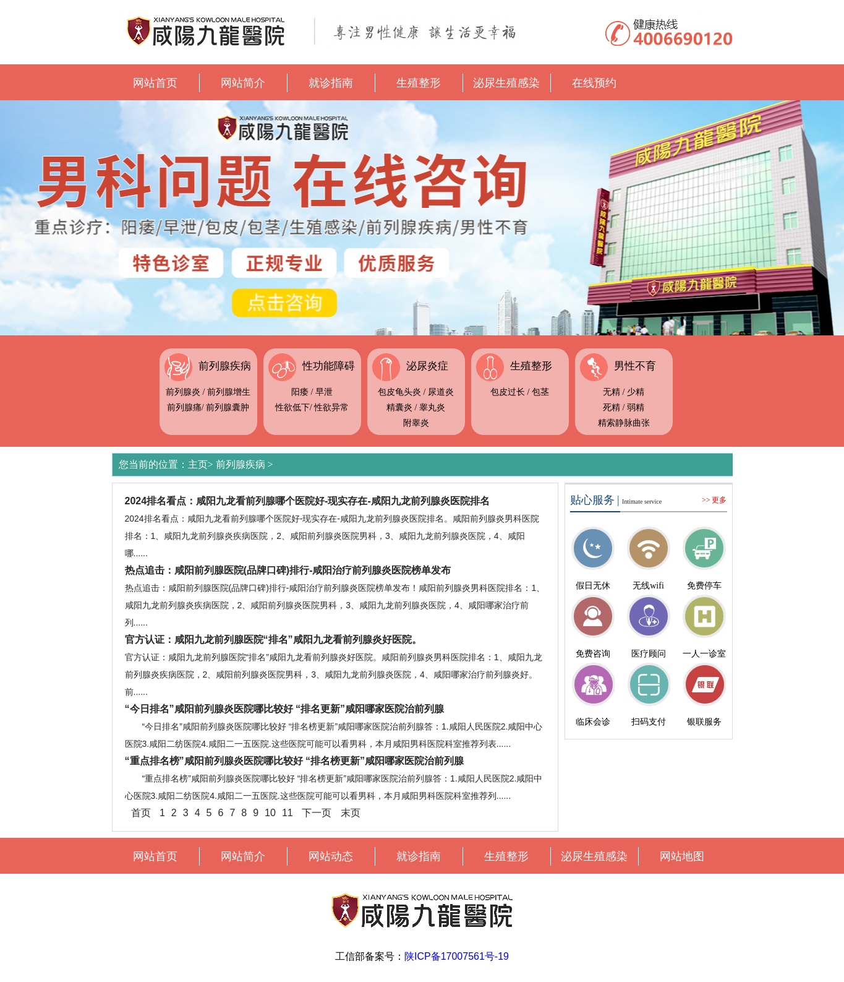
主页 (198, 464)
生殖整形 (418, 83)
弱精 (635, 407)
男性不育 (635, 366)
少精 (635, 392)
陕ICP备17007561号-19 (456, 956)
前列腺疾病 (224, 366)
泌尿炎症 (427, 366)
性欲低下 (292, 407)
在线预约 (594, 83)
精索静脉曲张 (624, 423)
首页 (141, 813)
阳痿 (300, 392)
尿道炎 (441, 392)
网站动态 (331, 856)
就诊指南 (331, 83)
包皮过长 (507, 392)
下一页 (316, 813)
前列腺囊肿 (227, 407)
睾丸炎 (432, 407)
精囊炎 (399, 407)
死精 (611, 407)
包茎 (540, 392)
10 (270, 813)
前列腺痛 (184, 407)
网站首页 (155, 83)
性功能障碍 (328, 366)
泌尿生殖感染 (506, 83)
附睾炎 (416, 423)
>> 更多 (714, 500)
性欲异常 (331, 407)
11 (287, 813)
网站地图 (682, 856)
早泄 (324, 392)
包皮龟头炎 (399, 392)
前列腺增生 (228, 392)
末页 (350, 813)
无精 (611, 392)
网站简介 (243, 83)
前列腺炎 (183, 392)
